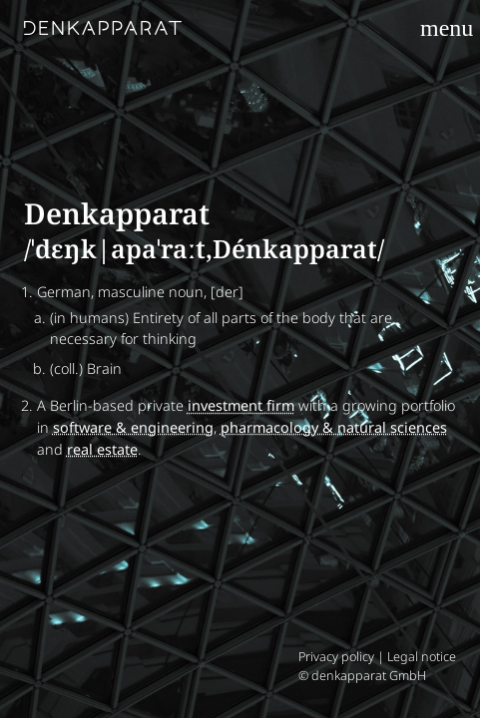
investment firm (241, 405)
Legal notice (421, 656)
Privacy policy (336, 656)
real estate (102, 449)
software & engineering (133, 427)
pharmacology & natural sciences (334, 427)
